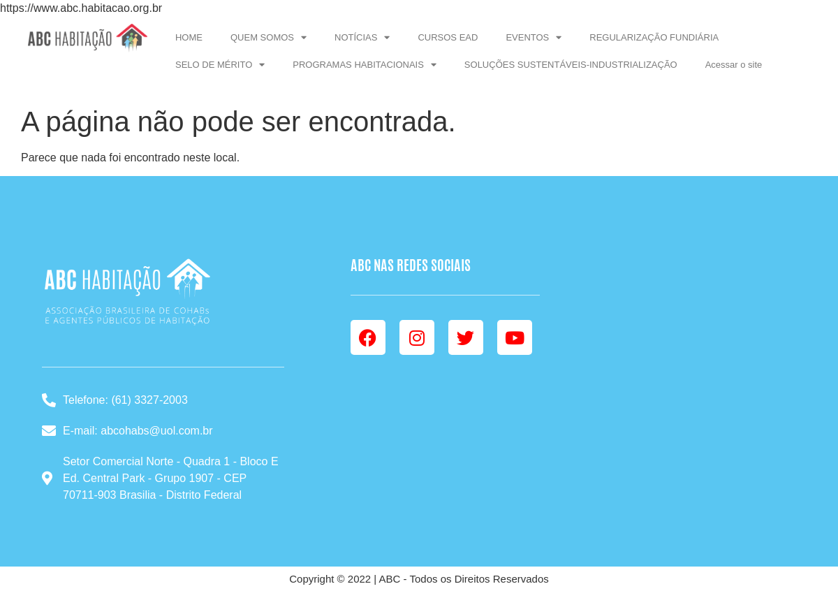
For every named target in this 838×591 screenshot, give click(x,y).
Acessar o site (734, 64)
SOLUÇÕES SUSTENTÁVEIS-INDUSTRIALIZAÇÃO (570, 64)
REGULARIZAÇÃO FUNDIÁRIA (654, 37)
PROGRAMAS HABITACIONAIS (364, 64)
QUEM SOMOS (268, 37)
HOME (189, 37)
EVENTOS (533, 37)
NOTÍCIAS (362, 37)
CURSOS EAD (448, 37)
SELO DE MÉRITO (220, 64)
